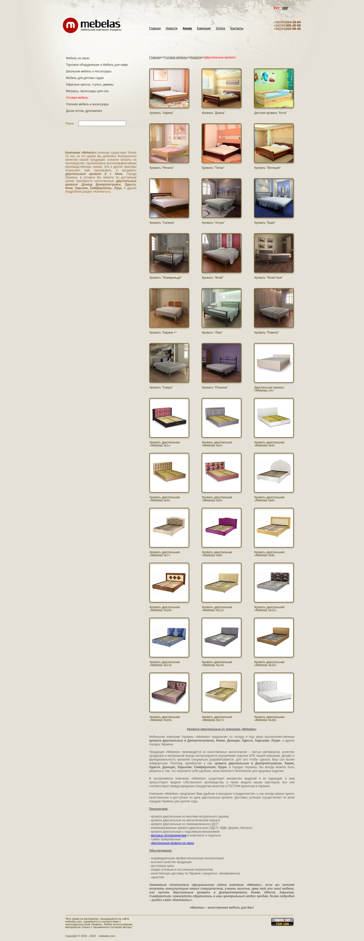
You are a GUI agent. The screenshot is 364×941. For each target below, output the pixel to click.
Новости (171, 28)
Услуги (220, 28)
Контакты (236, 28)
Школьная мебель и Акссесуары (88, 71)
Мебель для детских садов (85, 78)
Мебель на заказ (77, 58)
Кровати (195, 57)
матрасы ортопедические (169, 835)
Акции (187, 28)
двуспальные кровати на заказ (172, 843)
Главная (155, 28)
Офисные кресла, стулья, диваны (89, 84)
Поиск (69, 123)
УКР (285, 8)
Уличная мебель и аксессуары (87, 104)
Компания (204, 28)
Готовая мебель (77, 97)
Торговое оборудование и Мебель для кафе (97, 65)
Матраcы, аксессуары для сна (87, 91)
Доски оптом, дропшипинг (84, 111)
